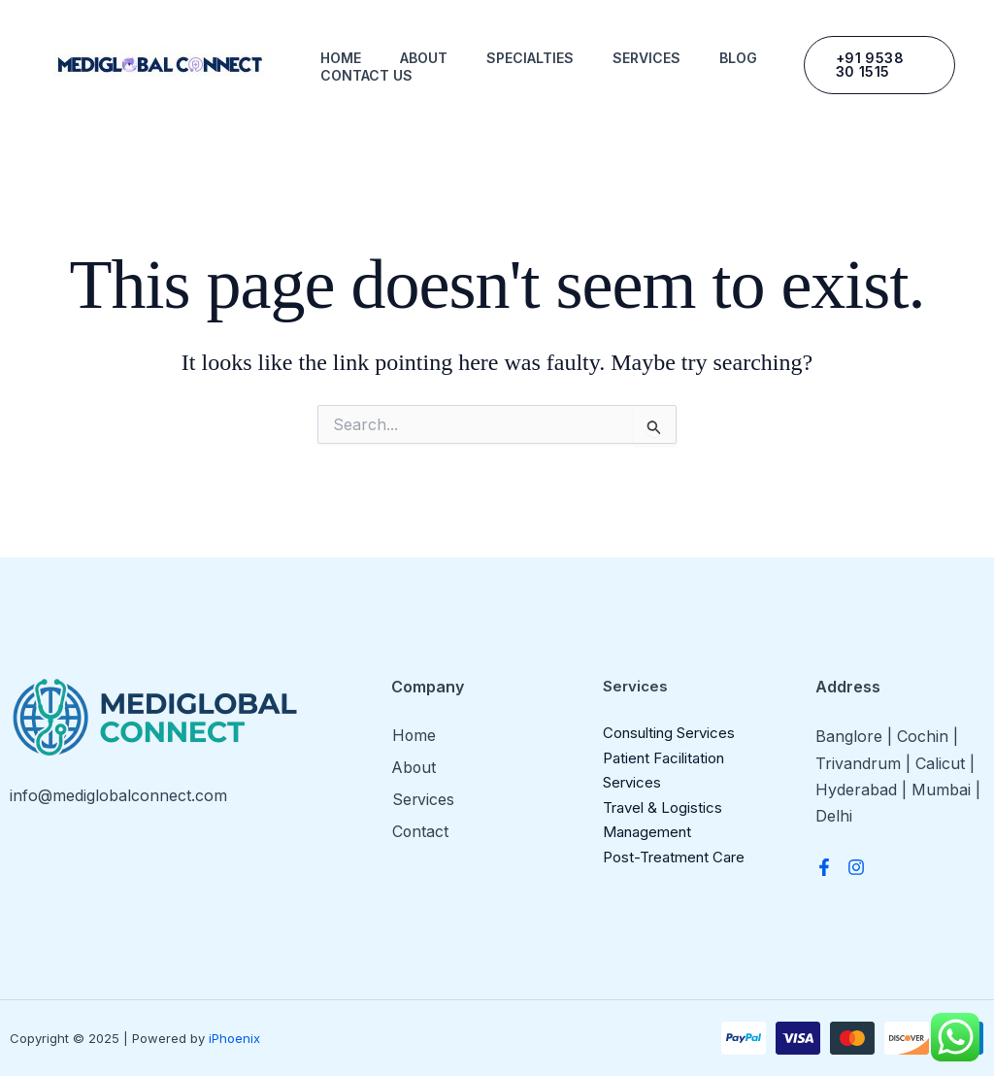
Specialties (530, 58)
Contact (419, 830)
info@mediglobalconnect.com (118, 795)
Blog (738, 58)
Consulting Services (669, 732)
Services (646, 58)
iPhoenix (234, 1038)
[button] (879, 65)
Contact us (366, 75)
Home (340, 58)
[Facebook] (824, 867)
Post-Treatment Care (674, 857)
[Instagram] (856, 867)
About (423, 58)
